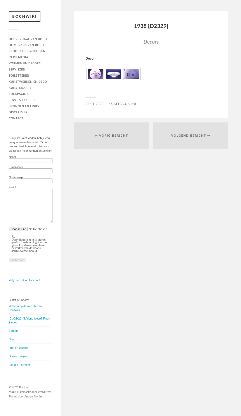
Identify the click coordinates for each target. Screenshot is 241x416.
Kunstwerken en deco (28, 81)
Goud (12, 345)
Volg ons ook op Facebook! (25, 286)
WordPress (44, 398)
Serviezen (17, 69)
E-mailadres (30, 169)
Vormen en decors (25, 63)
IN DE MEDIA (18, 57)
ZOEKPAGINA (19, 94)
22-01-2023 (94, 104)
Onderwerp (30, 179)
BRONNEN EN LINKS (24, 106)
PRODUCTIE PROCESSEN (27, 51)
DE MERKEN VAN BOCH (26, 45)
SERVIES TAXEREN (22, 100)
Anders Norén (33, 403)
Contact (16, 118)
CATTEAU (118, 104)
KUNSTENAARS (20, 87)
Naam (30, 159)
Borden (13, 337)
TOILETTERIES (19, 75)
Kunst (132, 104)
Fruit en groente (18, 354)
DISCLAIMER (18, 112)
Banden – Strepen (20, 371)
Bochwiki (24, 16)
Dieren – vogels (18, 362)
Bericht (30, 208)
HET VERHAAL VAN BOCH (28, 39)
